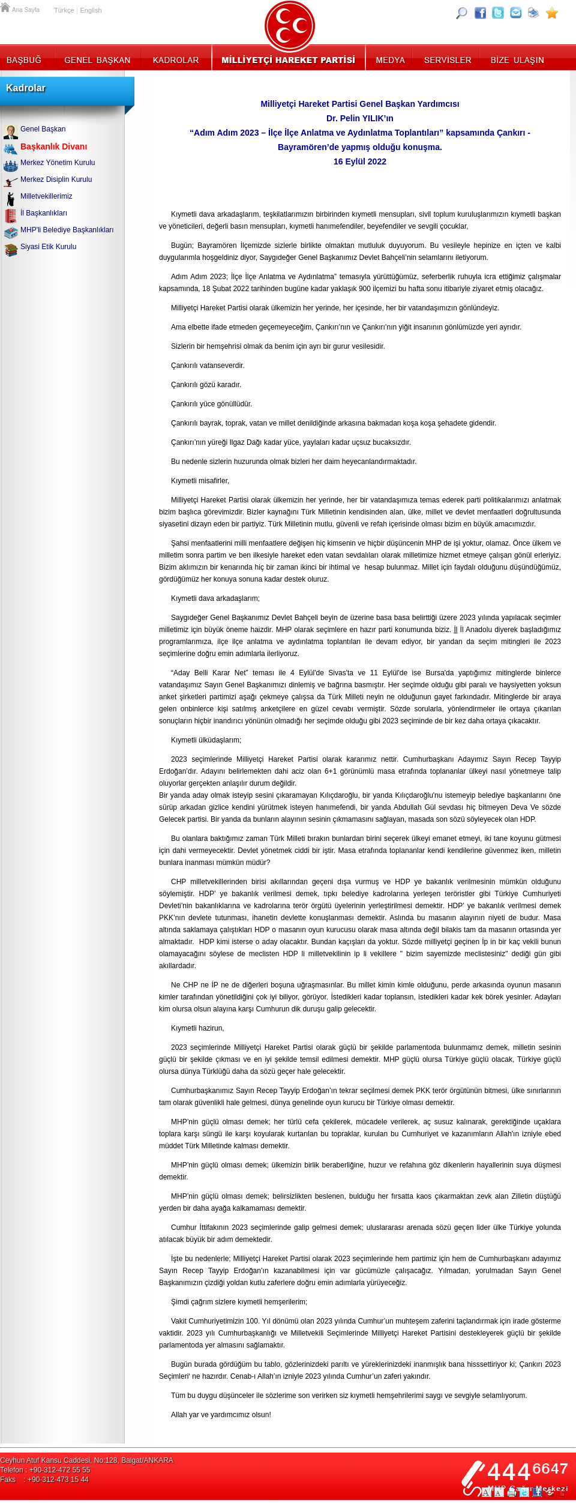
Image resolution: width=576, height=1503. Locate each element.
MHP (288, 57)
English (90, 10)
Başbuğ (27, 57)
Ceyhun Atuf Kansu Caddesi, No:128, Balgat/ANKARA (86, 1460)
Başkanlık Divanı (53, 146)
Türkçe (64, 10)
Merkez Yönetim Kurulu (57, 162)
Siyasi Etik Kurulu (48, 246)
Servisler (447, 57)
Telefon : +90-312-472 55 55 (45, 1470)
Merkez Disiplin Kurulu (56, 179)
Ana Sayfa (6, 6)
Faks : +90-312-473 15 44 (44, 1479)
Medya (390, 57)
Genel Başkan (98, 57)
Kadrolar (175, 57)
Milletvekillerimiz (46, 196)
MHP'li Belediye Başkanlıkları (67, 230)
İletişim (516, 57)
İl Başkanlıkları (43, 213)
